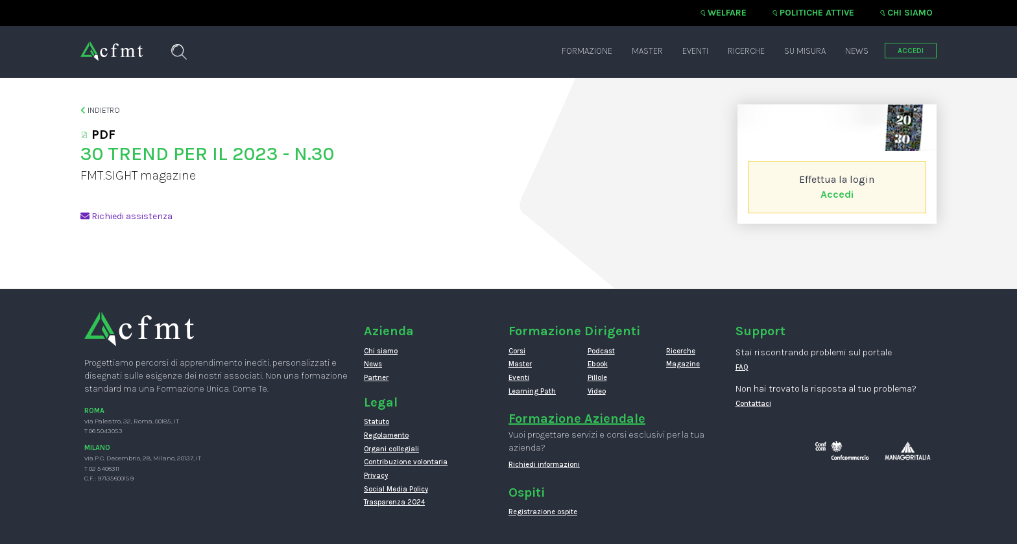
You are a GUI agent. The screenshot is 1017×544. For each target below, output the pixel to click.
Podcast (601, 351)
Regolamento (386, 435)
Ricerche (746, 50)
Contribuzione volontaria (406, 462)
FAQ (742, 367)
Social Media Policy (396, 489)
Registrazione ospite (542, 512)
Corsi (516, 351)
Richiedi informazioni (544, 464)
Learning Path (532, 391)
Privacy (376, 475)
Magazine (683, 364)
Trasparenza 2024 (394, 502)
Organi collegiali (391, 449)
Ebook (598, 364)
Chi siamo (910, 12)
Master (647, 50)
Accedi (837, 194)
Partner (376, 377)
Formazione (587, 50)
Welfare (727, 12)
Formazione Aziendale (576, 418)
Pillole (597, 377)
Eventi (695, 50)
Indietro (100, 110)
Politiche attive (817, 12)
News (856, 50)
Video (597, 391)
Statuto (376, 422)
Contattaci (753, 403)
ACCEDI (911, 51)
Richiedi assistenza (126, 216)
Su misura (805, 50)
